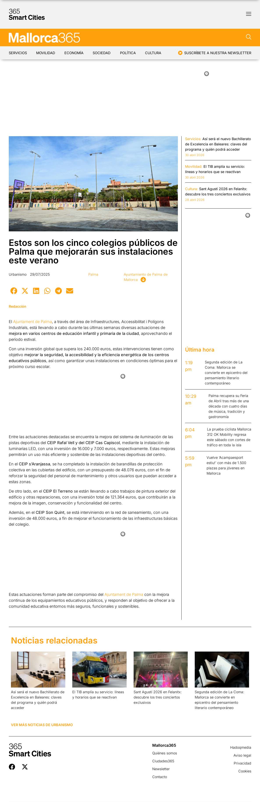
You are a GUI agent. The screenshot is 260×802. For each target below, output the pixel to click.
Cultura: (191, 189)
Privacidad (242, 763)
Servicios (18, 53)
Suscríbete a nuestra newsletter (217, 53)
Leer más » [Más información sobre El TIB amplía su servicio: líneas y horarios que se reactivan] (79, 702)
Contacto (159, 777)
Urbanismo (18, 274)
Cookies (244, 771)
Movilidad (46, 53)
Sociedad (103, 53)
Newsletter (161, 769)
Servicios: (193, 139)
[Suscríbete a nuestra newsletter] (180, 53)
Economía (74, 53)
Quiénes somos (164, 753)
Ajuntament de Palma (32, 321)
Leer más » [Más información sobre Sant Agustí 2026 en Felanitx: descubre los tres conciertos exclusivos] (140, 708)
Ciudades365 (163, 761)
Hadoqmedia (240, 747)
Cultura (155, 53)
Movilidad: (193, 166)
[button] (14, 291)
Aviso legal (242, 755)
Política (129, 53)
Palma (93, 274)
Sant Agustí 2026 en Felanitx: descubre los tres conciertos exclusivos (158, 697)
